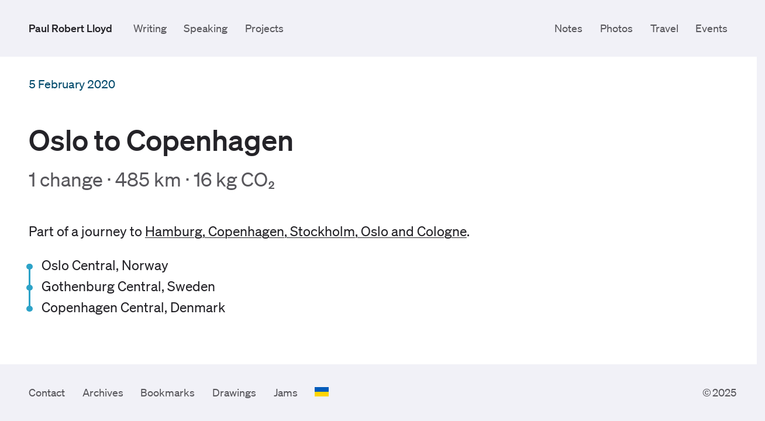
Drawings (234, 392)
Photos (616, 28)
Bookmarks (167, 392)
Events (711, 28)
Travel (664, 28)
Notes (568, 28)
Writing (150, 28)
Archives (102, 392)
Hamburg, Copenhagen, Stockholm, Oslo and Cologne (306, 231)
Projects (264, 28)
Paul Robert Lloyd (70, 28)
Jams (286, 392)
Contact (47, 392)
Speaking (206, 28)
